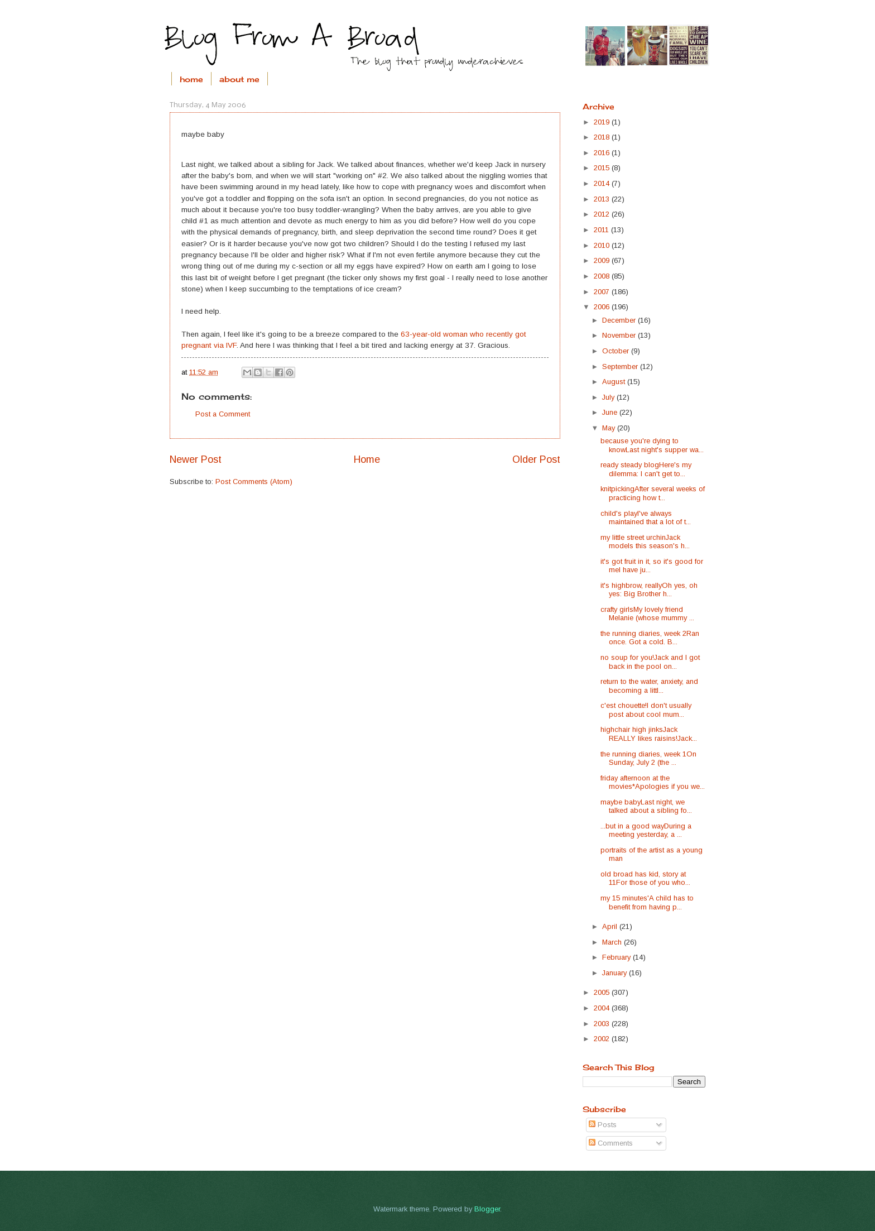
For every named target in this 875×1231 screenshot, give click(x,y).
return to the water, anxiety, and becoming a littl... (649, 685)
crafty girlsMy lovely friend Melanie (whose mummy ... (647, 613)
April (610, 926)
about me (239, 79)
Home (367, 459)
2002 (603, 1038)
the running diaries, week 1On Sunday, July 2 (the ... (648, 758)
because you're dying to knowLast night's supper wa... (652, 445)
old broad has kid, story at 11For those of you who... (645, 878)
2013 (603, 199)
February (617, 957)
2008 (603, 276)
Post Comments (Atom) (253, 481)
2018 (603, 137)
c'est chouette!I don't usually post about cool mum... (645, 709)
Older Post (536, 459)
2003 (603, 1023)
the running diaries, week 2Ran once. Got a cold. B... (649, 637)
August (614, 381)
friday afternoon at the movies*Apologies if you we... (652, 782)
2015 (603, 168)
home (191, 79)
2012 (603, 214)
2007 (603, 292)
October (616, 351)
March (613, 942)
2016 (603, 153)
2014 (603, 183)
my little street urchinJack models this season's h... (645, 541)
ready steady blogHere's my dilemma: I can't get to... (645, 469)
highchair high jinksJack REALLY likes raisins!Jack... (648, 733)
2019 (603, 122)
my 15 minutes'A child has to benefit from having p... (647, 902)
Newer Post (196, 459)
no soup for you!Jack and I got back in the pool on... (650, 661)
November (620, 335)
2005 (603, 992)
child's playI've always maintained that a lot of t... (645, 517)
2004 (603, 1008)
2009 (603, 260)
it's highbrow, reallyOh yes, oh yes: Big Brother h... (649, 589)
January (615, 973)
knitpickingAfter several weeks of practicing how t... (652, 493)
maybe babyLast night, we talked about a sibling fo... (646, 806)
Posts (603, 1124)
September (621, 366)
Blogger (487, 1209)
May (609, 428)
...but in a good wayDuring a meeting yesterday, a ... (645, 830)
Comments (611, 1143)
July (609, 397)
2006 (603, 307)
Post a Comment (222, 414)
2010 (603, 245)
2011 (602, 230)
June (610, 412)
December (620, 320)
